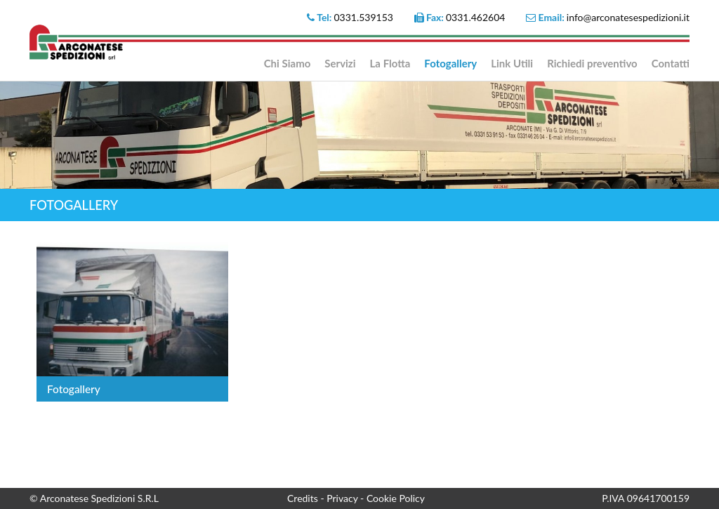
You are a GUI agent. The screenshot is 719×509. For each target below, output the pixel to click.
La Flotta (390, 63)
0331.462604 (476, 17)
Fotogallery (450, 63)
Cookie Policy (396, 498)
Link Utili (512, 63)
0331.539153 (363, 17)
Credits (303, 498)
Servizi (339, 63)
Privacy (343, 498)
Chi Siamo (287, 63)
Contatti (671, 63)
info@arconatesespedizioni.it (628, 17)
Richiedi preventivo (592, 63)
